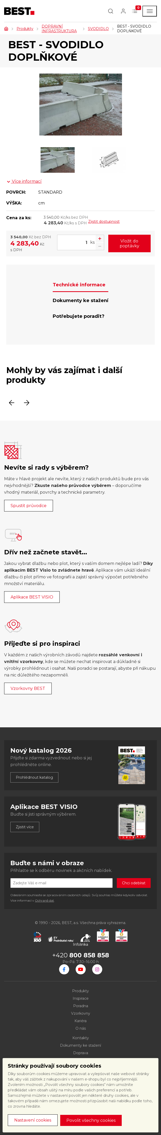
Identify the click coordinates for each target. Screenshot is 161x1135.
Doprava (80, 1053)
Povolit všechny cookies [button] (91, 1120)
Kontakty (80, 1038)
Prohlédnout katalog (34, 777)
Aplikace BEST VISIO (32, 597)
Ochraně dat (44, 900)
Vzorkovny (80, 1013)
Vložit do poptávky (129, 243)
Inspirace (81, 998)
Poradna (80, 1006)
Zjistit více (25, 827)
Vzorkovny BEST (28, 688)
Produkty (25, 28)
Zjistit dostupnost (104, 221)
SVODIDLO (98, 28)
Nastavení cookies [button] (32, 1120)
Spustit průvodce (29, 505)
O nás (80, 1028)
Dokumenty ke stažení (80, 1045)
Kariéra (80, 1021)
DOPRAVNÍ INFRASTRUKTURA (59, 28)
